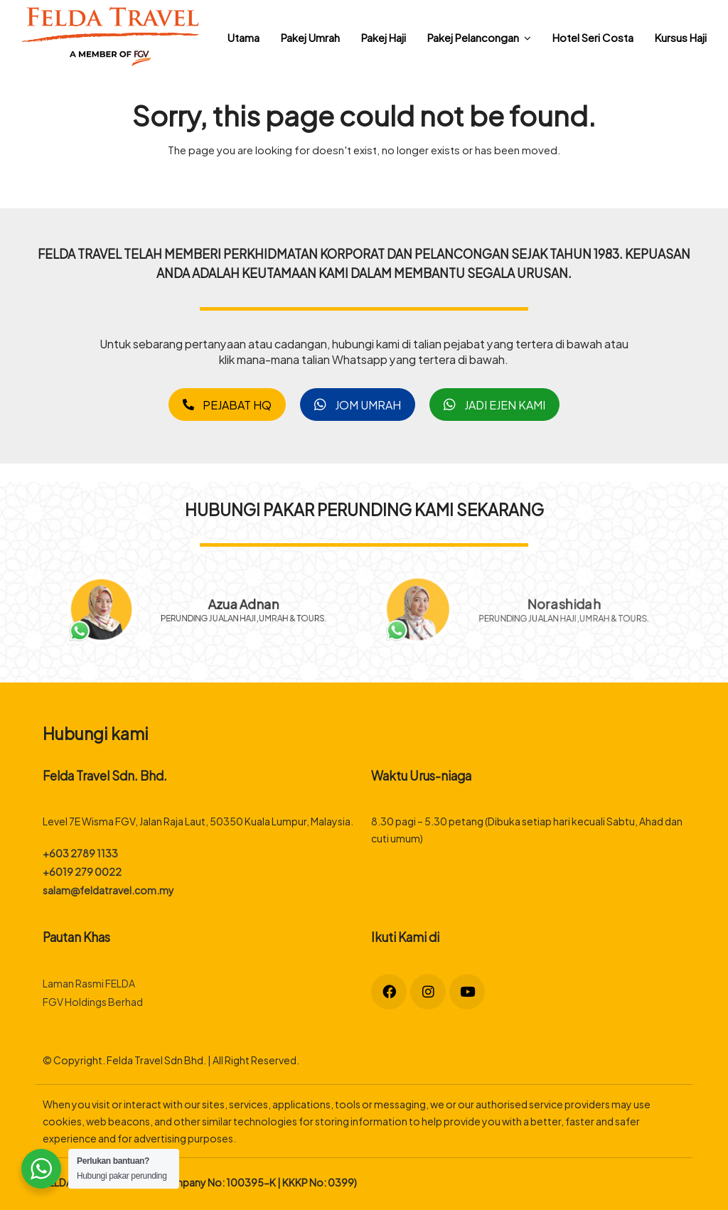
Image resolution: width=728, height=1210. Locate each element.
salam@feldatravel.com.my (108, 890)
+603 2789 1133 (80, 853)
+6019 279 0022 (82, 871)
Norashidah (563, 603)
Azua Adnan (252, 601)
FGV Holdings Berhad (93, 1001)
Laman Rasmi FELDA (89, 983)
